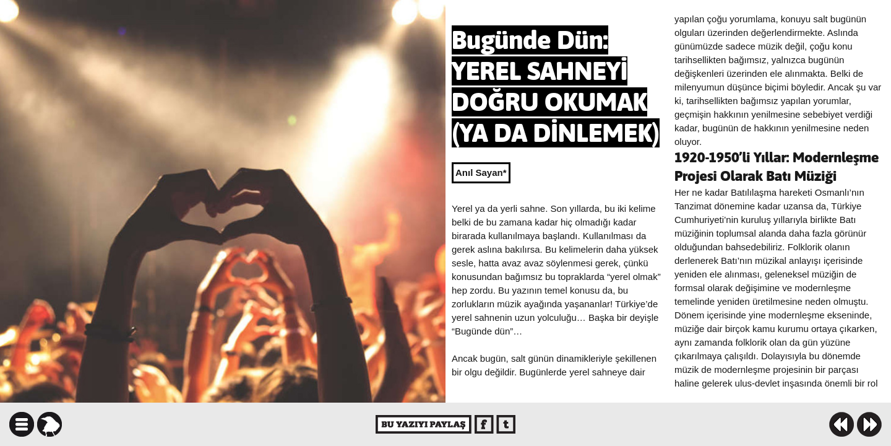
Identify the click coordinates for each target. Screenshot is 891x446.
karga (49, 424)
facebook (484, 424)
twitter (505, 424)
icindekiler (21, 424)
